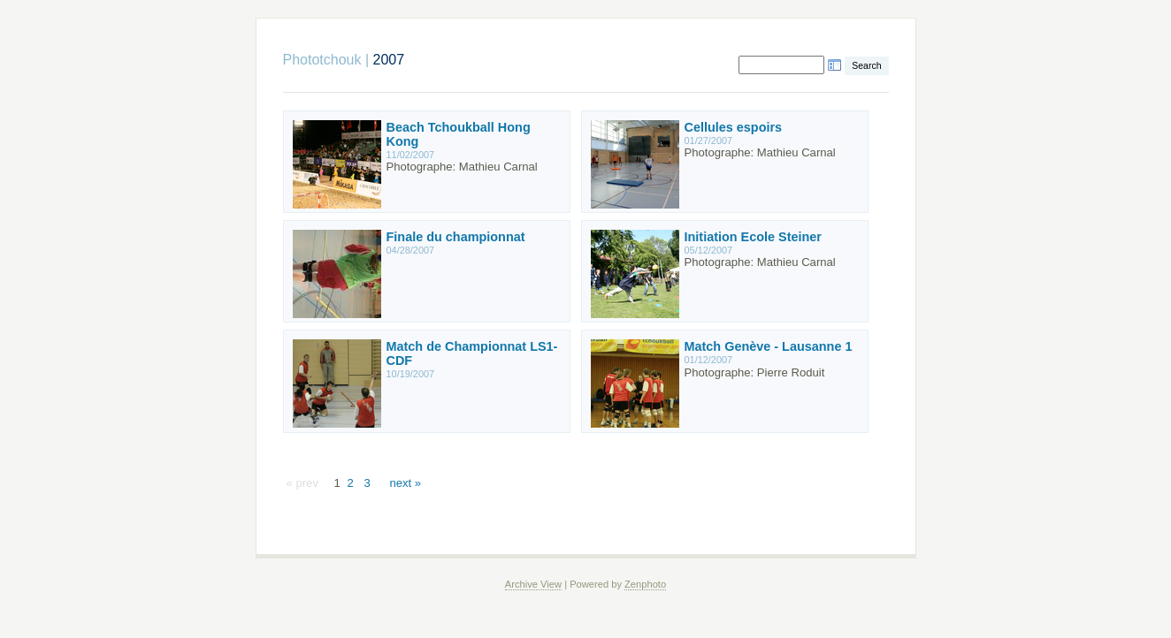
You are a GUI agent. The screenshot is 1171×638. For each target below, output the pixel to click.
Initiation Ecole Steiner (753, 237)
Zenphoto (645, 584)
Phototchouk (322, 59)
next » (405, 483)
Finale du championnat (456, 237)
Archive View (533, 584)
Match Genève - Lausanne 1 (769, 346)
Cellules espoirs (734, 127)
